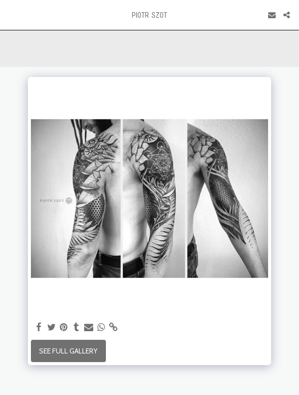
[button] (11, 14)
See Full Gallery (68, 351)
